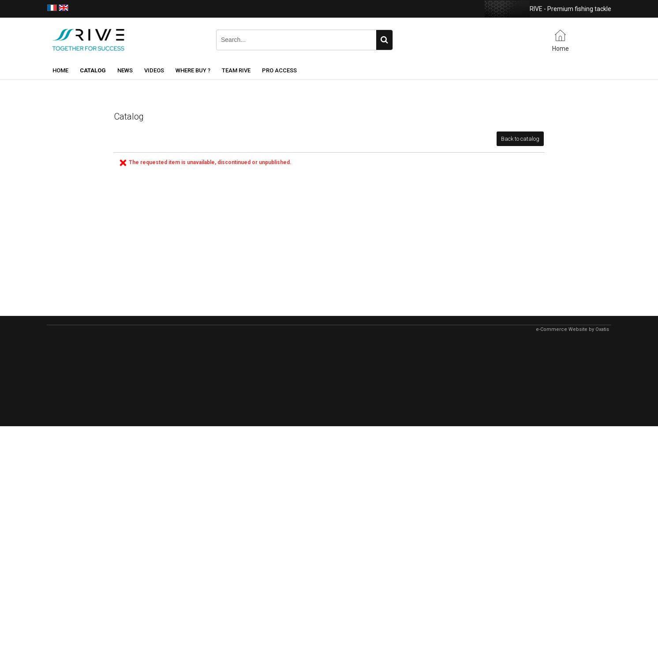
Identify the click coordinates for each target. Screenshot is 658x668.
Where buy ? (193, 70)
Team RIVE (236, 70)
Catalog (93, 70)
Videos (154, 70)
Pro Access (279, 70)
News (125, 70)
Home (60, 70)
